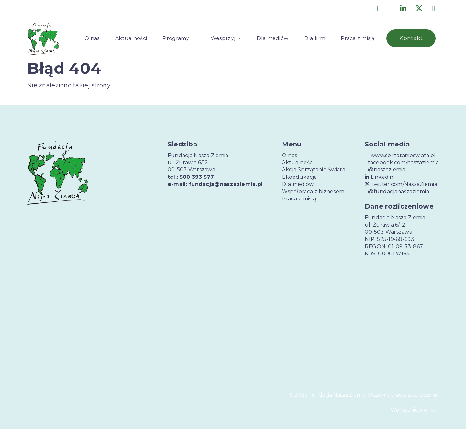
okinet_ (429, 410)
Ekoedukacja (299, 177)
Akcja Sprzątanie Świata (313, 169)
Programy (175, 38)
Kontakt (411, 38)
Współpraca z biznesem (313, 191)
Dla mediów (272, 38)
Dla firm (314, 38)
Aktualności (131, 38)
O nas (91, 38)
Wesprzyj (223, 38)
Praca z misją (358, 38)
